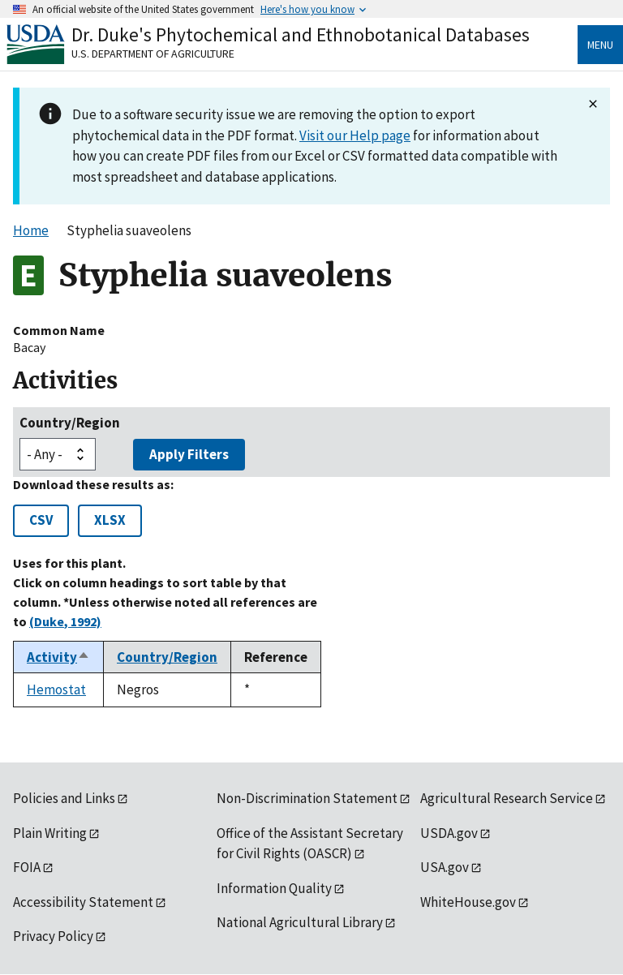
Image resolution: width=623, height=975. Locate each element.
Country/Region (69, 423)
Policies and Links (64, 798)
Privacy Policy (53, 936)
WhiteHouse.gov (468, 902)
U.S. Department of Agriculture (152, 53)
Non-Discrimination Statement (307, 798)
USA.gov (444, 867)
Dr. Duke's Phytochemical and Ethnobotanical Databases (300, 34)
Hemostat (56, 689)
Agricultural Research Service (506, 798)
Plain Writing (50, 833)
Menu (600, 44)
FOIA (27, 867)
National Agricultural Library (300, 922)
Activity (58, 657)
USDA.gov (449, 833)
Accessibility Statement (83, 902)
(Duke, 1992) (65, 621)
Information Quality (274, 888)
